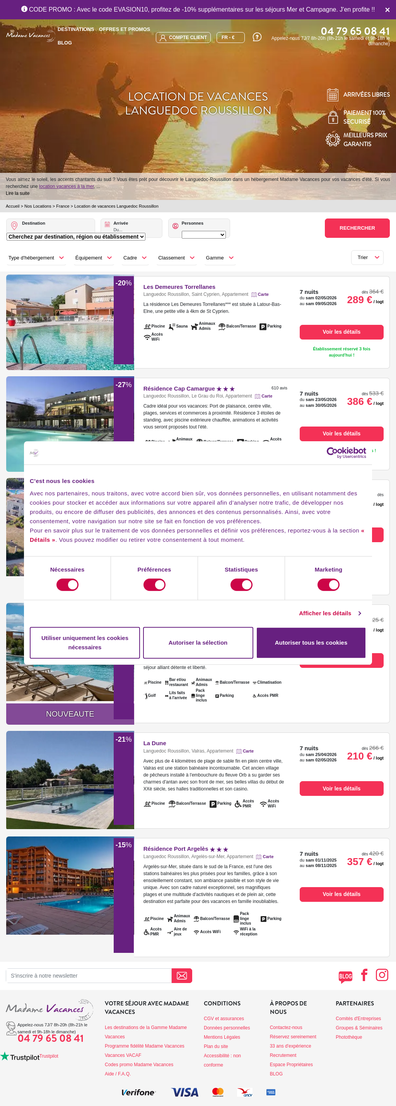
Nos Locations (37, 206)
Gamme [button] (215, 258)
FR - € (228, 37)
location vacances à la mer (66, 186)
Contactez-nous (286, 1027)
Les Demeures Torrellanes (179, 286)
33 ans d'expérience (290, 1046)
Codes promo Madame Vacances (139, 1064)
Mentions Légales (222, 1037)
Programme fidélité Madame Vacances (144, 1046)
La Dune (154, 743)
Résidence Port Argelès (185, 848)
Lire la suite (17, 193)
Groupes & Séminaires (359, 1028)
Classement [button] (171, 258)
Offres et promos (124, 29)
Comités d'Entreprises (358, 1018)
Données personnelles (227, 1028)
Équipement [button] (88, 258)
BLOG (65, 43)
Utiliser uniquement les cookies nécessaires (84, 642)
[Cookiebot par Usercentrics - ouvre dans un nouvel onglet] (332, 453)
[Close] (387, 9)
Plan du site (216, 1046)
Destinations (76, 29)
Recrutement (283, 1055)
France (62, 206)
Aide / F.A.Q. (118, 1074)
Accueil (12, 206)
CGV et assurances (224, 1018)
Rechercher (357, 228)
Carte (263, 294)
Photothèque (349, 1037)
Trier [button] (363, 257)
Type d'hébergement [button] (31, 258)
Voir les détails (342, 332)
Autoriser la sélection (198, 642)
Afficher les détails (325, 613)
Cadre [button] (130, 258)
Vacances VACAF (123, 1055)
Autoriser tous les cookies (311, 642)
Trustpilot (48, 1056)
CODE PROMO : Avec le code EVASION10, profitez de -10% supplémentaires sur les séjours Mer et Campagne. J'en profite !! (198, 9)
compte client (183, 38)
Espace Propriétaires (291, 1064)
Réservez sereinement (293, 1036)
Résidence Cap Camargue (189, 388)
